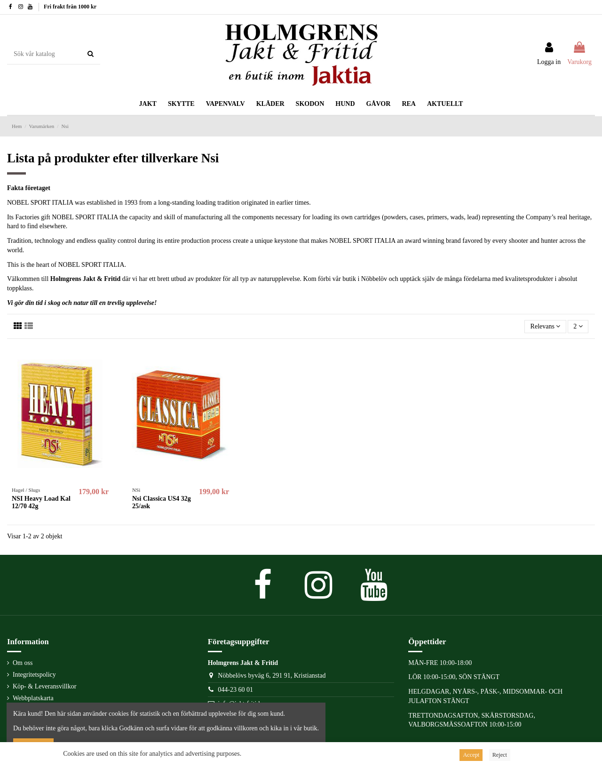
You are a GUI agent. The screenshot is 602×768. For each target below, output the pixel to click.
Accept (471, 755)
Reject (499, 755)
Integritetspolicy (34, 674)
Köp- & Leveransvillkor (44, 686)
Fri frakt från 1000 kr (70, 6)
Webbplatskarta (33, 698)
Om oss (22, 662)
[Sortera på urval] (545, 327)
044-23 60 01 (235, 689)
